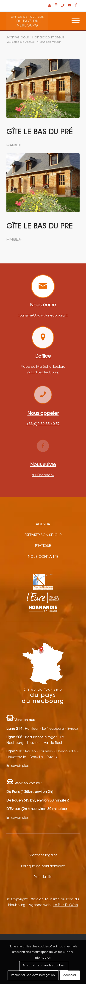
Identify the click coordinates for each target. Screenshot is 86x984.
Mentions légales (43, 855)
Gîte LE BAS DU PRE (39, 226)
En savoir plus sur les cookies (44, 965)
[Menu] (73, 21)
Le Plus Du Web (65, 905)
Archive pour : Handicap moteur (35, 37)
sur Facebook (43, 475)
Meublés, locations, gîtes (24, 116)
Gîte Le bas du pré (39, 132)
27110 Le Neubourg (43, 372)
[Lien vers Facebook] (76, 5)
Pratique (43, 546)
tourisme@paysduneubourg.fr (43, 315)
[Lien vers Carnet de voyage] (49, 5)
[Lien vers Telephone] (62, 5)
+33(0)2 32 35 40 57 (43, 424)
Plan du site (43, 877)
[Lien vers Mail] (69, 5)
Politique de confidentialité (43, 866)
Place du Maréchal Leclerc (43, 367)
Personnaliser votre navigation (33, 975)
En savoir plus (17, 766)
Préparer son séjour (43, 535)
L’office (43, 356)
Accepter (69, 975)
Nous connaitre (43, 557)
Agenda (43, 524)
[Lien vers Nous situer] (56, 6)
